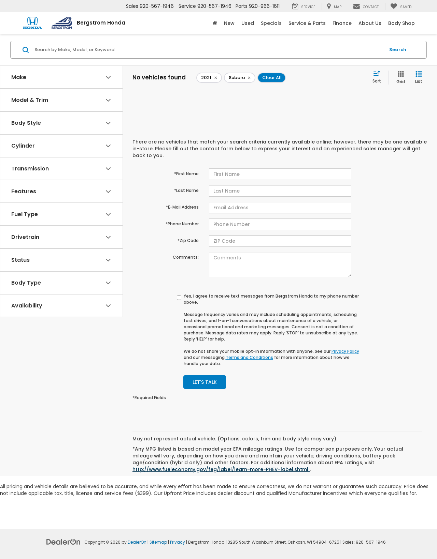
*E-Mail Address (182, 207)
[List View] (418, 78)
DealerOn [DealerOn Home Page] (137, 542)
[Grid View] (399, 78)
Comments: (186, 257)
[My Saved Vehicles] (401, 6)
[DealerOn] (63, 541)
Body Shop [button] (401, 23)
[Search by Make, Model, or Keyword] (209, 50)
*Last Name (186, 190)
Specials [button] (271, 23)
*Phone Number (182, 224)
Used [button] (247, 23)
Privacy (177, 542)
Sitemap (158, 542)
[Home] (215, 23)
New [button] (229, 23)
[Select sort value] (379, 77)
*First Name (186, 174)
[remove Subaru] (239, 78)
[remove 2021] (209, 78)
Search (397, 49)
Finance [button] (342, 23)
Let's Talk (205, 382)
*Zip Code (188, 240)
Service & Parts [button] (307, 23)
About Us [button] (369, 23)
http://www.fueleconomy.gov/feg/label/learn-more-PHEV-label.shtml (221, 469)
